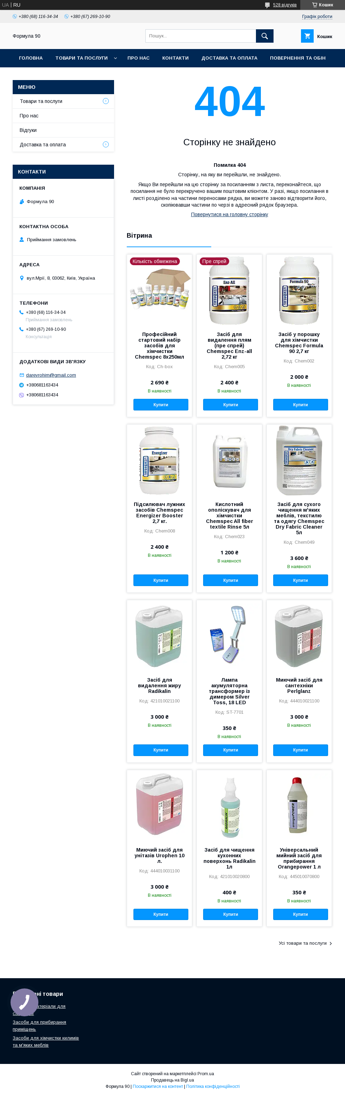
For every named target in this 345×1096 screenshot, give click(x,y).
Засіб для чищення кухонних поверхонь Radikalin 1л (229, 858)
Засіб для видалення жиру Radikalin (159, 685)
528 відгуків (285, 4)
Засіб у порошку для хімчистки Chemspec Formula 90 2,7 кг (299, 342)
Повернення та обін (298, 58)
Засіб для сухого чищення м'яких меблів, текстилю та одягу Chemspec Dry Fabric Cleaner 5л (299, 518)
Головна (31, 58)
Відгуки (28, 130)
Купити (160, 404)
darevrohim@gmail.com (51, 375)
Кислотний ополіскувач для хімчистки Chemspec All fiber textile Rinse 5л (229, 515)
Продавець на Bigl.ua (172, 1080)
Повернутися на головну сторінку (229, 214)
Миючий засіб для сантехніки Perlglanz (299, 685)
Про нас (138, 58)
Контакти (175, 58)
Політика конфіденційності (213, 1086)
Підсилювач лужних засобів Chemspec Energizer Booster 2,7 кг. (159, 512)
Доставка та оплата (229, 58)
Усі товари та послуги (303, 943)
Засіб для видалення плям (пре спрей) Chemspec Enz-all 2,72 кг (229, 345)
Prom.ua (205, 1073)
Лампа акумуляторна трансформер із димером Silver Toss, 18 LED (229, 691)
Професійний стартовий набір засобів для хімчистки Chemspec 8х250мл (159, 345)
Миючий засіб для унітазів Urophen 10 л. (159, 855)
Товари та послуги (81, 58)
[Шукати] (265, 36)
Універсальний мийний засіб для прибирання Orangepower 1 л (299, 858)
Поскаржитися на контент (158, 1086)
